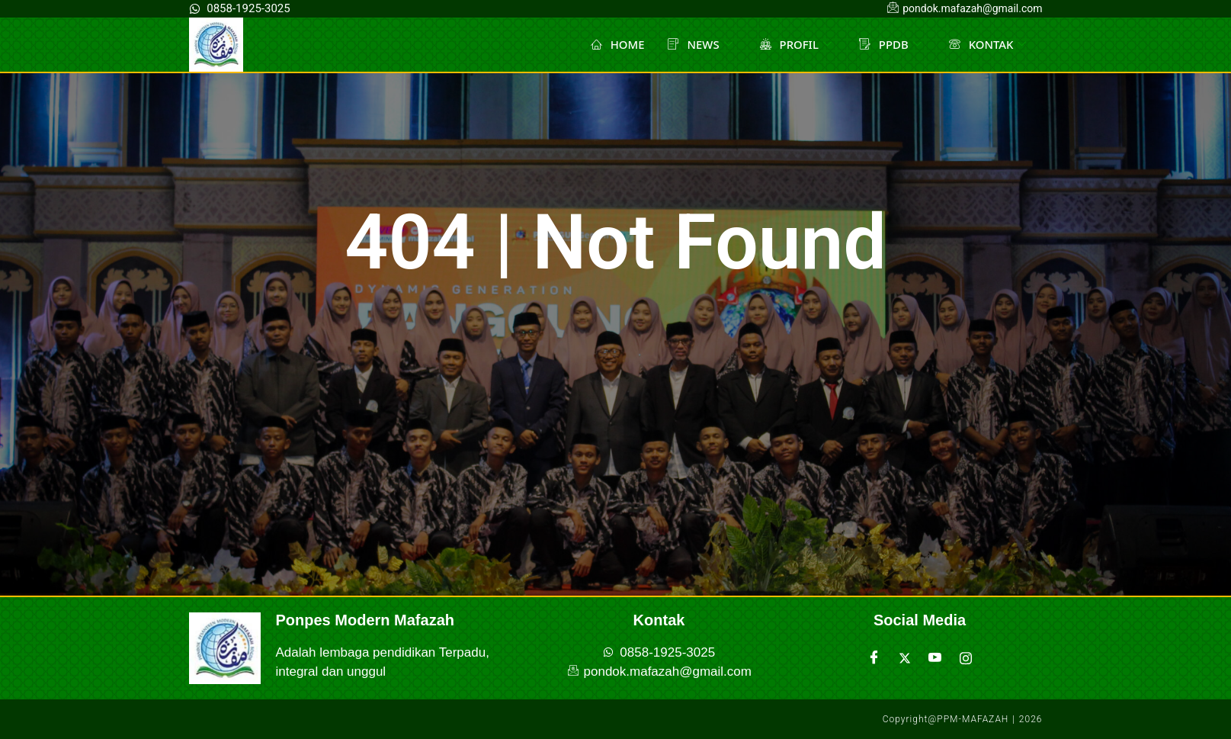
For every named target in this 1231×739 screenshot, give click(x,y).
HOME (616, 44)
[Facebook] (874, 658)
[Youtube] (935, 658)
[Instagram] (965, 658)
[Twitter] (904, 658)
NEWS (698, 44)
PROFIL (795, 44)
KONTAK (987, 44)
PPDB (889, 44)
